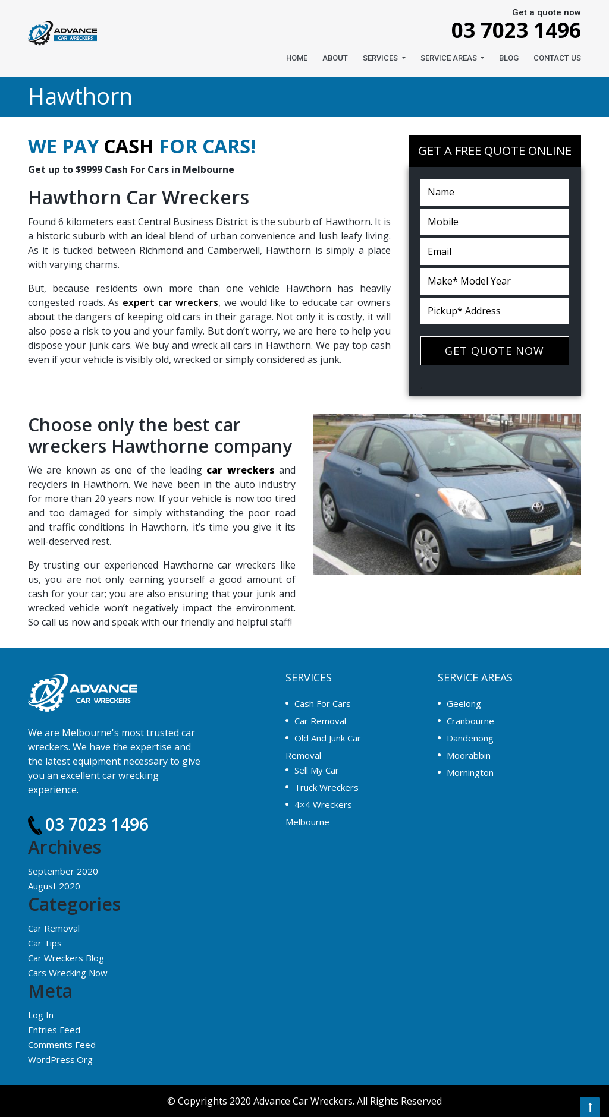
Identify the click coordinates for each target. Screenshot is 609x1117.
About (335, 57)
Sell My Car (316, 770)
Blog (509, 57)
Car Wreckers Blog (66, 958)
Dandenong (470, 738)
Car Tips (45, 943)
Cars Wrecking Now (68, 973)
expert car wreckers (170, 302)
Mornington (470, 772)
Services (381, 57)
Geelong (464, 703)
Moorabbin (469, 755)
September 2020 (63, 871)
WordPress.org (60, 1059)
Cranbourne (470, 721)
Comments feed (62, 1044)
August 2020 (54, 886)
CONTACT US (557, 57)
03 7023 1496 (506, 30)
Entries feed (54, 1030)
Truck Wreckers (326, 787)
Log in (41, 1015)
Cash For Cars (322, 703)
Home (296, 57)
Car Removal (54, 928)
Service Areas (449, 57)
